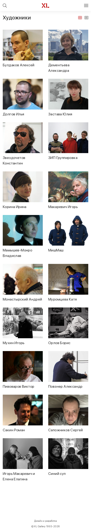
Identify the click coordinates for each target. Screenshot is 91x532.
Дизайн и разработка (45, 521)
